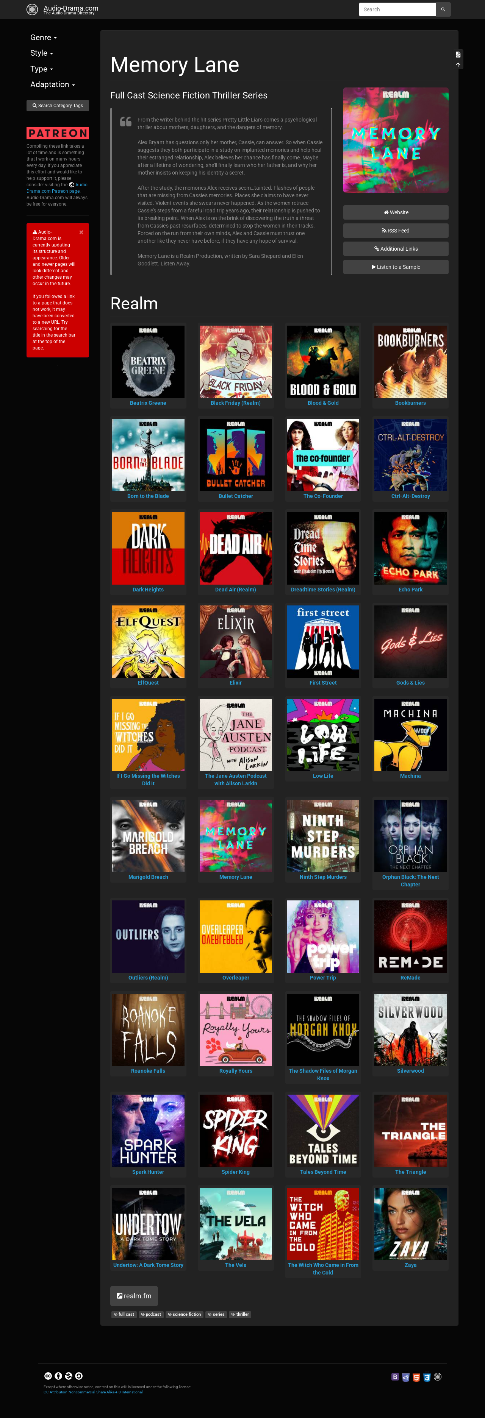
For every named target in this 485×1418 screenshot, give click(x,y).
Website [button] (396, 212)
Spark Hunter (148, 1172)
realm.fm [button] (134, 1296)
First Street (323, 683)
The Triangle (410, 1172)
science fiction (184, 1314)
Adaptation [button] (52, 84)
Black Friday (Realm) (236, 403)
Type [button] (41, 68)
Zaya (411, 1265)
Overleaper (235, 978)
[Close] (81, 232)
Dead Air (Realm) (235, 590)
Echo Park (410, 590)
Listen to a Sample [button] (396, 267)
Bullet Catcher (236, 496)
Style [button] (41, 53)
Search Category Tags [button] (58, 105)
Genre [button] (43, 37)
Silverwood (410, 1071)
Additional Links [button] (396, 249)
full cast (124, 1314)
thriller (240, 1314)
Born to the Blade (148, 496)
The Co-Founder (323, 496)
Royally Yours (235, 1071)
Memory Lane (235, 877)
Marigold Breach (148, 877)
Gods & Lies (410, 683)
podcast (151, 1314)
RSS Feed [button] (396, 231)
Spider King (236, 1172)
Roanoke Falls (148, 1071)
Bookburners (410, 403)
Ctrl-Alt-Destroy (410, 496)
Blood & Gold (323, 403)
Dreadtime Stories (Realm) (323, 590)
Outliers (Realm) (148, 978)
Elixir (236, 683)
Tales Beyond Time (323, 1172)
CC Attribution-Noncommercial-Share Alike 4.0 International (93, 1392)
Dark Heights (148, 590)
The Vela (236, 1265)
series (216, 1314)
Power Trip (323, 978)
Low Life (323, 776)
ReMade (411, 978)
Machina (410, 776)
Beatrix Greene (148, 403)
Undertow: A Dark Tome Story (148, 1265)
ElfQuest (148, 683)
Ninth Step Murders (323, 877)
